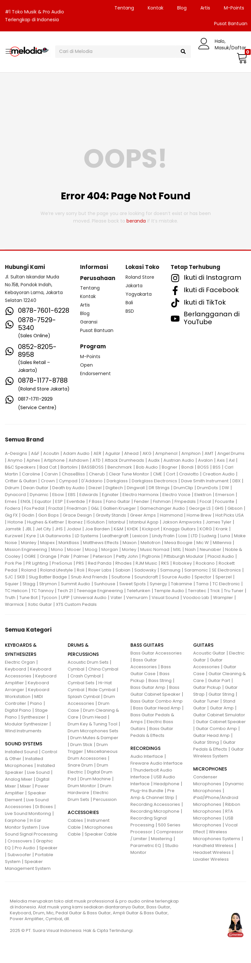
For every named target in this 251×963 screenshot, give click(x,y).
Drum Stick (81, 744)
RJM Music (146, 563)
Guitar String (221, 694)
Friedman (77, 508)
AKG (146, 453)
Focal (205, 501)
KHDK (132, 529)
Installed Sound (21, 752)
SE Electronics (226, 570)
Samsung (170, 570)
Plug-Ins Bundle (146, 791)
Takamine (181, 584)
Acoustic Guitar (209, 653)
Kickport (150, 529)
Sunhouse (104, 584)
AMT (209, 453)
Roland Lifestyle (56, 570)
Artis (205, 8)
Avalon (205, 460)
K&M (118, 529)
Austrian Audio (178, 460)
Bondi (187, 467)
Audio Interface (146, 756)
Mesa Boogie (178, 543)
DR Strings (159, 488)
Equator (43, 501)
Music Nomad (154, 549)
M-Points (234, 8)
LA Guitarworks (55, 536)
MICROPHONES (210, 769)
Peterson (102, 556)
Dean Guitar (35, 488)
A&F (35, 453)
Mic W (202, 543)
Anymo (15, 460)
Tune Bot (28, 597)
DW (225, 488)
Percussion (105, 799)
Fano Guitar (118, 501)
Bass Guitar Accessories (156, 653)
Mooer (74, 549)
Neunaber (210, 549)
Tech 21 (65, 591)
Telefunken (138, 591)
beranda (136, 221)
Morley (129, 549)
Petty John (127, 556)
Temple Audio (169, 591)
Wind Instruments (23, 731)
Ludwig (209, 536)
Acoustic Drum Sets (88, 662)
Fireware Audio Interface (156, 763)
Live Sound (38, 772)
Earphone (15, 820)
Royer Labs (99, 570)
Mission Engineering (26, 549)
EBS (71, 494)
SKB (21, 577)
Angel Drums (230, 453)
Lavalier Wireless (211, 859)
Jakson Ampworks (182, 522)
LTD (194, 536)
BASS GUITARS (146, 645)
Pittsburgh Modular (184, 556)
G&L (95, 508)
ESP (59, 501)
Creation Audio (219, 474)
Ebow (58, 494)
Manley (28, 543)
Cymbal (76, 669)
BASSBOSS (92, 467)
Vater (116, 597)
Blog (182, 8)
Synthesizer (33, 717)
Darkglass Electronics (154, 481)
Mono (57, 549)
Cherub (97, 474)
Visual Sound (165, 597)
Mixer (25, 786)
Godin (28, 515)
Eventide (76, 501)
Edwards (88, 494)
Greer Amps (143, 515)
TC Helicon (16, 591)
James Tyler (218, 522)
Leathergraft (115, 536)
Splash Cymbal (84, 696)
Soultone (120, 577)
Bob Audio (147, 467)
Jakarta (134, 285)
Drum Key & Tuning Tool (92, 724)
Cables (75, 820)
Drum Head (94, 717)
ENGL (26, 501)
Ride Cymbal (101, 690)
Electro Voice (176, 494)
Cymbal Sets (81, 683)
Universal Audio (90, 597)
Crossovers (20, 841)
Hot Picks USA (229, 515)
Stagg (29, 584)
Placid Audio (221, 556)
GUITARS (203, 645)
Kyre (31, 536)
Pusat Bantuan (96, 330)
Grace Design (77, 515)
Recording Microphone (154, 811)
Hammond (171, 515)
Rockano (205, 563)
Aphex (33, 460)
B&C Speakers (20, 467)
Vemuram (137, 597)
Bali (129, 302)
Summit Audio (75, 584)
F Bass (95, 501)
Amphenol (166, 453)
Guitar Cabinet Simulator (219, 715)
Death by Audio (68, 488)
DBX (236, 481)
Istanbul (117, 522)
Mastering (161, 839)
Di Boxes (44, 807)
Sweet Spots (132, 584)
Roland (28, 570)
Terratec (197, 591)
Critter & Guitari (21, 481)
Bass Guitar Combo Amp (156, 701)
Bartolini (68, 467)
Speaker (48, 848)
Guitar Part (219, 680)
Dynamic (39, 494)
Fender (141, 501)
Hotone (15, 522)
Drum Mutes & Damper (94, 738)
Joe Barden (97, 529)
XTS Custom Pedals (76, 604)
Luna (225, 536)
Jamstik (13, 529)
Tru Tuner (233, 591)
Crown (48, 481)
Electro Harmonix (141, 494)
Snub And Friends (89, 577)
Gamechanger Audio (162, 508)
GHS (219, 508)
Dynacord (15, 494)
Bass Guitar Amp (147, 687)
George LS (200, 508)
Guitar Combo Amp (216, 728)
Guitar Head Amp (211, 735)
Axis (221, 460)
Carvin (51, 474)
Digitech (114, 488)
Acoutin (51, 453)
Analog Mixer (18, 779)
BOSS (203, 467)
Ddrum (12, 488)
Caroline (31, 474)
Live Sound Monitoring (28, 813)
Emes (11, 501)
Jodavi (74, 529)
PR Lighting (37, 563)
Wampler (223, 597)
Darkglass (117, 481)
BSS (217, 467)
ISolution (96, 522)
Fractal (55, 508)
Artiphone (54, 460)
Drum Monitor (82, 786)
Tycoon (49, 597)
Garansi (88, 322)
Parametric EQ (145, 845)
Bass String (160, 680)
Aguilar (112, 453)
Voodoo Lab (196, 597)
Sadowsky (145, 570)
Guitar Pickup (207, 687)
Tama (202, 584)
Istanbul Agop (144, 522)
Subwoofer (19, 855)
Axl (232, 460)
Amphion (191, 453)
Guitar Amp (222, 708)
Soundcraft (146, 577)
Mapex (47, 543)
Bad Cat (48, 467)
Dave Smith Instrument (204, 481)
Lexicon (140, 536)
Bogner (169, 467)
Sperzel (223, 577)
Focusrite (224, 501)
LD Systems (86, 536)
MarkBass (69, 543)
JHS (59, 529)
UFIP (65, 597)
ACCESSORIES (83, 812)
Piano (36, 703)
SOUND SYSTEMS (23, 743)
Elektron (202, 494)
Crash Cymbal (85, 676)
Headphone (166, 784)
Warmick (14, 604)
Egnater (110, 494)
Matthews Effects (101, 543)
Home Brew (199, 515)
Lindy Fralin (163, 536)
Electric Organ (20, 662)
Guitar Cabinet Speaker (221, 722)
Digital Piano (18, 710)
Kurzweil (14, 536)
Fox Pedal (34, 508)
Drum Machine (95, 779)
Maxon (130, 543)
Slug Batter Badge (48, 577)
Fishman (162, 501)
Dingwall (136, 488)
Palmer (81, 556)
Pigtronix (151, 556)
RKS (165, 563)
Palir (65, 556)
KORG (206, 529)
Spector (202, 577)
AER (97, 453)
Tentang (124, 8)
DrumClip (183, 488)
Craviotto (189, 474)
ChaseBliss (73, 474)
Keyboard (15, 669)
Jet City (43, 529)
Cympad (68, 481)
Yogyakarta (139, 294)
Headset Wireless (212, 852)
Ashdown (79, 460)
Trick (215, 591)
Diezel (95, 488)
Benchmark (120, 467)
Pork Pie (13, 563)
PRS (80, 563)
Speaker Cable (101, 834)
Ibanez (75, 522)
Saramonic (196, 570)
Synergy (158, 584)
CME (157, 474)
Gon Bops (48, 515)
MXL (177, 549)
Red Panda (99, 563)
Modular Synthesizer (26, 724)
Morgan (109, 549)
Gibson (235, 508)
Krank (222, 529)
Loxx (182, 536)
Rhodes (123, 563)
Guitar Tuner (206, 701)
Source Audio (176, 577)
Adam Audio (76, 453)
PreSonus (62, 563)
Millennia (222, 543)
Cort (170, 474)
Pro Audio (25, 848)
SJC (9, 577)
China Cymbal (103, 669)
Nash (190, 549)
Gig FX (11, 515)
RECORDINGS (145, 748)
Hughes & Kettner (45, 522)
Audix (153, 460)
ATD (96, 460)
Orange (48, 556)
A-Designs (16, 453)
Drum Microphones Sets (93, 731)
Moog (91, 549)
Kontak (155, 8)
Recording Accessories (155, 804)
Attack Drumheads (124, 460)
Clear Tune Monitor (129, 474)
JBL (28, 529)
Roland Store (140, 277)
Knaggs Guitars (179, 529)
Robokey (182, 563)
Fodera (12, 508)
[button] (241, 58)
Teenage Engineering (100, 591)
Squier (12, 584)
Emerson (224, 494)
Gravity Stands (111, 515)
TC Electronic (226, 584)
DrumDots (207, 488)
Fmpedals (185, 501)
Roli (80, 570)
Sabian (122, 570)
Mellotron (150, 543)
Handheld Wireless (213, 845)
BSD (130, 311)
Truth (10, 597)
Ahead (131, 453)
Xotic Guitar (40, 604)
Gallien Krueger (119, 508)
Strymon (48, 584)
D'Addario (92, 481)
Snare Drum (80, 765)
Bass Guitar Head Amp (157, 708)
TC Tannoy (42, 591)
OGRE (30, 556)
